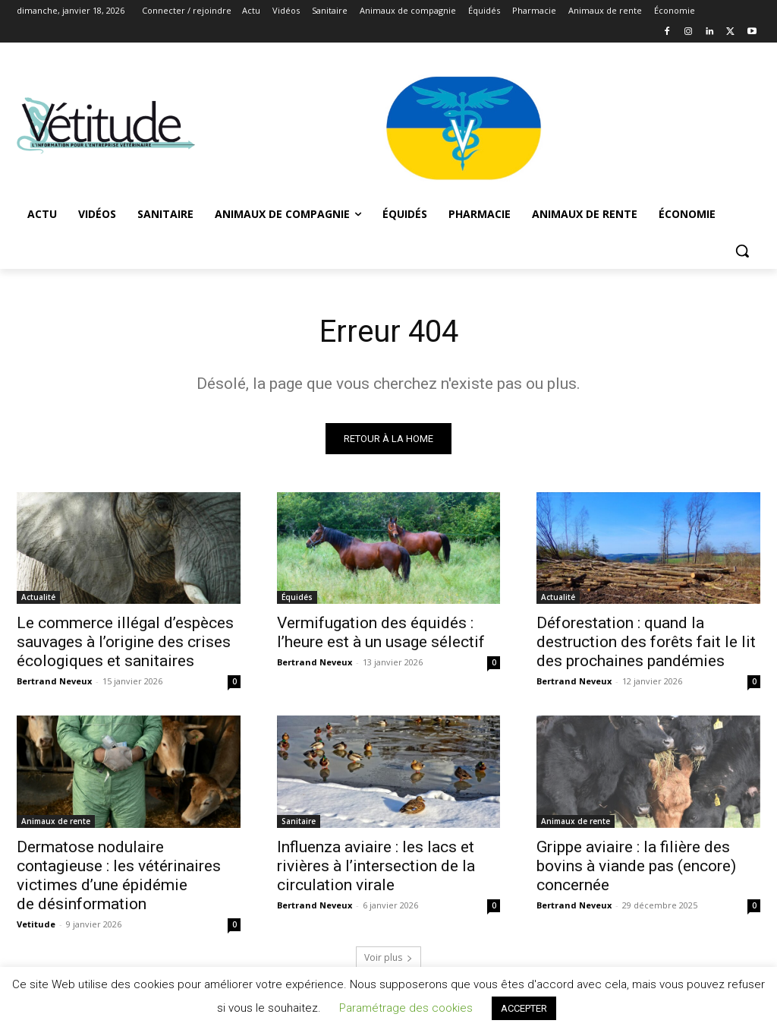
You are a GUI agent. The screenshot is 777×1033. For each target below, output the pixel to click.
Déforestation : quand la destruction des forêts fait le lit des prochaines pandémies (646, 642)
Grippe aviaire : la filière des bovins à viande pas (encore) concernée (636, 866)
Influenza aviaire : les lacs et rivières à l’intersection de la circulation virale (376, 866)
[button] (742, 250)
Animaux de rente (55, 821)
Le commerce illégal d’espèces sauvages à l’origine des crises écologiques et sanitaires (125, 642)
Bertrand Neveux (54, 681)
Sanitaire (299, 821)
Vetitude (36, 924)
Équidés (297, 597)
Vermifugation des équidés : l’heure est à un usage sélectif (381, 632)
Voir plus (388, 957)
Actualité (38, 597)
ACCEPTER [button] (524, 1008)
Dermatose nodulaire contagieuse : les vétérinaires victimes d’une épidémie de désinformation (119, 875)
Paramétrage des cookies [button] (406, 1008)
